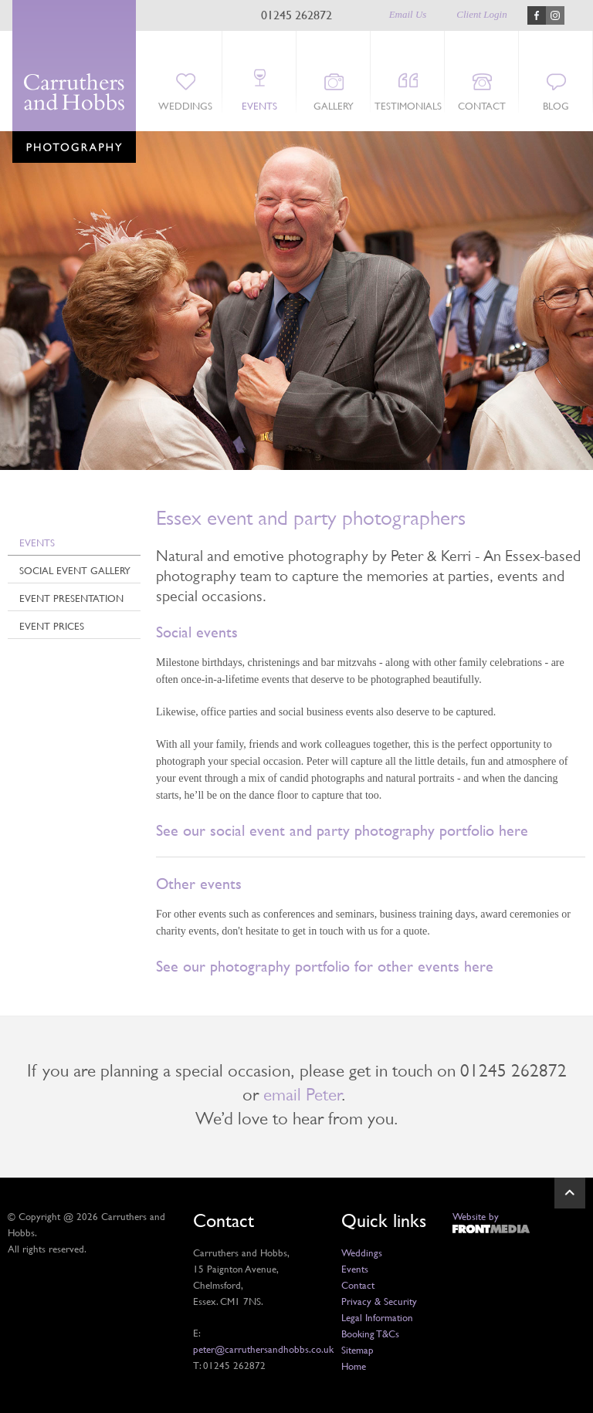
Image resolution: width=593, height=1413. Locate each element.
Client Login (481, 14)
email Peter (302, 1094)
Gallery (333, 106)
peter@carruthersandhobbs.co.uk (263, 1349)
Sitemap (357, 1350)
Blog (556, 106)
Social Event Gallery (74, 570)
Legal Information (377, 1317)
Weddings (185, 106)
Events (259, 106)
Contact (482, 106)
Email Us (408, 14)
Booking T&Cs (370, 1333)
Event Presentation (71, 598)
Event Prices (51, 626)
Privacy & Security (379, 1301)
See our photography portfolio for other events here (324, 966)
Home (353, 1366)
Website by (475, 1216)
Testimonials (408, 106)
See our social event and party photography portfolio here (342, 830)
